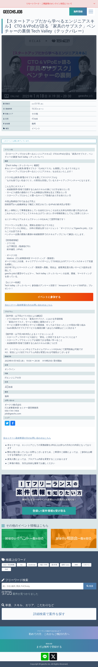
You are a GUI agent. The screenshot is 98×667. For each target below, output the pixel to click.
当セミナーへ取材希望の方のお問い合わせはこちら (28, 304)
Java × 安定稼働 (8, 565)
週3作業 (54, 565)
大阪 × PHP (43, 565)
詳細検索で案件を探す (49, 614)
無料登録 (78, 11)
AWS (76, 565)
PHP (6, 569)
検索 (90, 586)
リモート (86, 565)
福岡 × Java (65, 565)
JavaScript (31, 565)
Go (21, 565)
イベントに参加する (49, 297)
